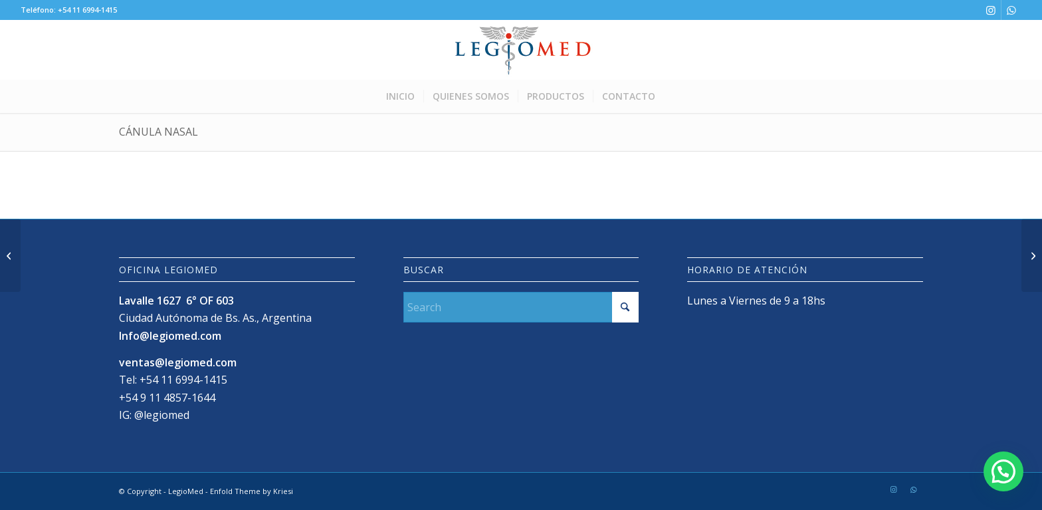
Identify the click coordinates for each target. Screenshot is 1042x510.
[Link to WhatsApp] (1011, 10)
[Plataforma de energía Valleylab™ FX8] (1031, 255)
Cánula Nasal (158, 131)
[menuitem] (400, 96)
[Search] (521, 307)
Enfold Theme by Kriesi (251, 491)
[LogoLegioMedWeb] (520, 50)
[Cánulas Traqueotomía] (10, 255)
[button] (1003, 469)
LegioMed (185, 491)
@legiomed (161, 415)
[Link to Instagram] (991, 10)
